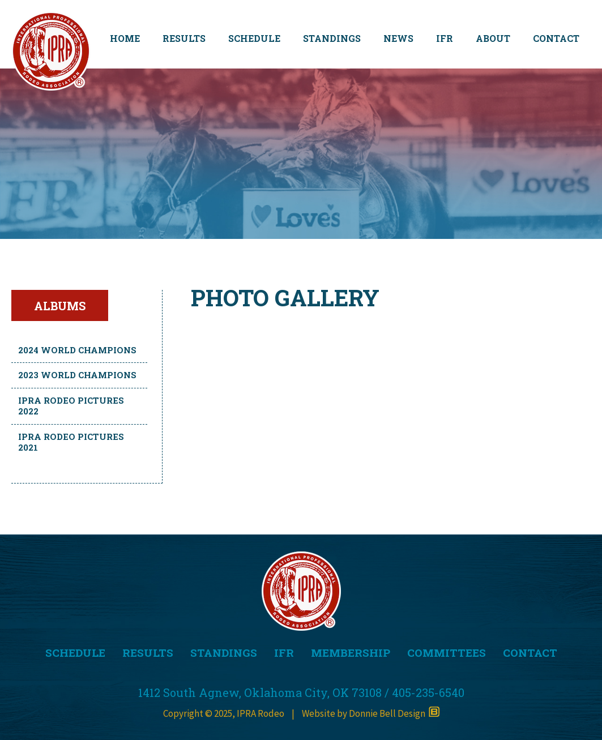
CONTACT (556, 38)
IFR (444, 38)
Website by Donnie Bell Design (370, 713)
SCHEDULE (254, 38)
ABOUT (493, 38)
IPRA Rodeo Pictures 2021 (71, 442)
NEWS (398, 38)
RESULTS (184, 38)
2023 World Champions (77, 374)
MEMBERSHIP (350, 652)
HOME (125, 38)
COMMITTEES (446, 652)
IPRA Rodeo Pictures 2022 (71, 406)
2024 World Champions (77, 350)
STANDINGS (332, 38)
